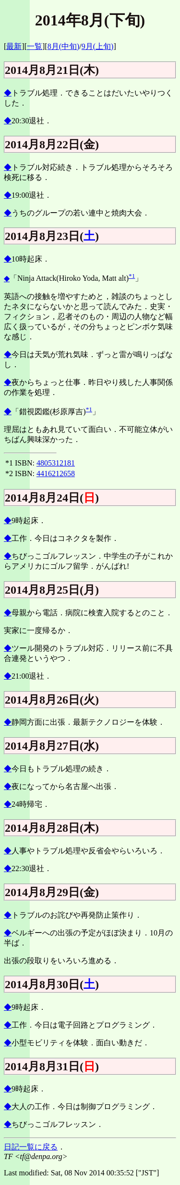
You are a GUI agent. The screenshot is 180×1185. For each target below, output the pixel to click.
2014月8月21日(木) (52, 70)
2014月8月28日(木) (52, 828)
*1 (132, 275)
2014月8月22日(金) (52, 144)
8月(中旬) (64, 46)
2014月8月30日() (52, 984)
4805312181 (55, 463)
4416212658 (55, 473)
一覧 (34, 46)
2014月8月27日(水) (52, 746)
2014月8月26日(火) (52, 700)
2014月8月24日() (52, 497)
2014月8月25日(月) (52, 590)
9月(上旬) (98, 46)
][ (45, 46)
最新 (14, 46)
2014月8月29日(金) (52, 892)
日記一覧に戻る (31, 1147)
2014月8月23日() (52, 236)
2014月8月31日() (52, 1066)
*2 (9, 473)
